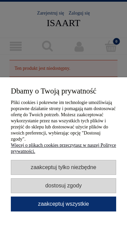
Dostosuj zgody (63, 185)
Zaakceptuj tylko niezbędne (63, 167)
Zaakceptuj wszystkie (63, 204)
